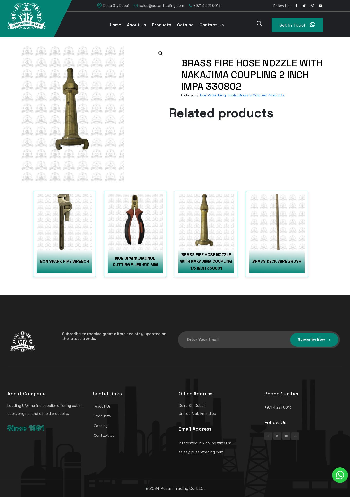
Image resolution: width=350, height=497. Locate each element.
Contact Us (212, 24)
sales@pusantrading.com (159, 5)
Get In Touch (297, 25)
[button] (160, 53)
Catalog (185, 24)
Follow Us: (281, 5)
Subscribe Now (314, 339)
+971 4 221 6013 (204, 5)
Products (161, 24)
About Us (136, 24)
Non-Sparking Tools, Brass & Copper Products (242, 95)
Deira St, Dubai (113, 5)
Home (115, 24)
